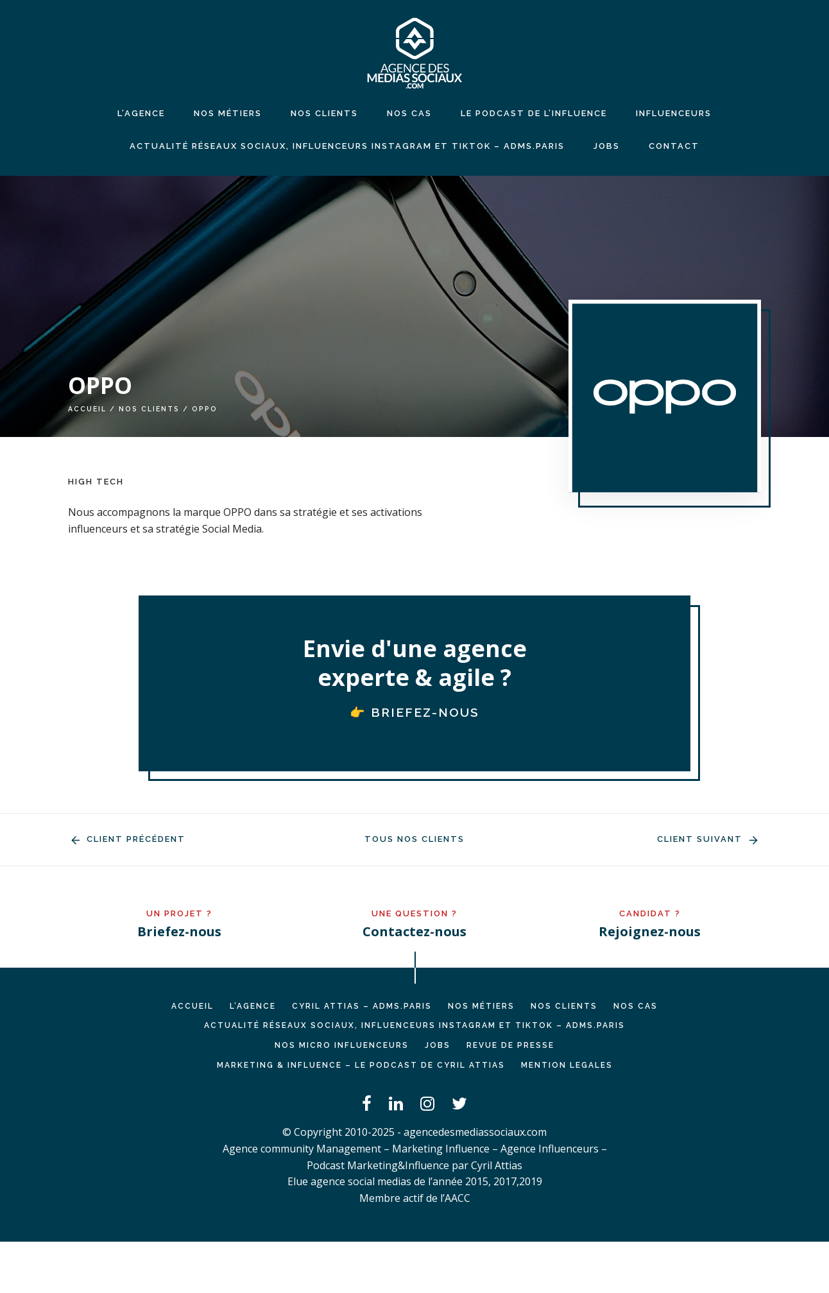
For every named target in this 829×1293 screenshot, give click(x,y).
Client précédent (126, 839)
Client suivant (709, 839)
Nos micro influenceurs (342, 1045)
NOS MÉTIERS (228, 113)
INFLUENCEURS (674, 113)
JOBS (607, 146)
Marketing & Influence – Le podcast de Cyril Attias (361, 1065)
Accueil (87, 409)
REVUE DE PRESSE (510, 1045)
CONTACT (674, 146)
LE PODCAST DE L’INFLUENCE (534, 113)
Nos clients (149, 409)
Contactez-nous (414, 931)
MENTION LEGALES (567, 1065)
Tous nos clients (414, 839)
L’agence (141, 113)
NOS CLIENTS (324, 113)
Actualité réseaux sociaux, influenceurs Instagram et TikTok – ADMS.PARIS (347, 146)
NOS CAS (409, 113)
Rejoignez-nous (650, 931)
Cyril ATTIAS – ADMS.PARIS (362, 1006)
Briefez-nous (179, 931)
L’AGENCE (253, 1006)
